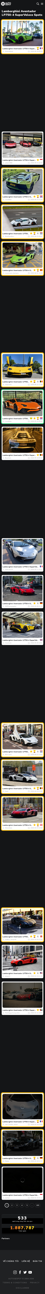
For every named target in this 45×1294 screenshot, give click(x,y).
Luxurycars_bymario (12, 273)
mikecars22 (9, 569)
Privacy (34, 1282)
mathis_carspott (10, 939)
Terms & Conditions (15, 1282)
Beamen (8, 458)
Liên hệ (26, 1261)
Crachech (8, 643)
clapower (8, 385)
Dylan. (7, 1161)
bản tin (37, 1261)
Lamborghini (8, 49)
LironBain (8, 200)
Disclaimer (22, 1288)
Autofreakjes (9, 236)
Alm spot (8, 754)
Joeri (6, 791)
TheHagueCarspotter (12, 1013)
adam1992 (8, 163)
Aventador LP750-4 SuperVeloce (26, 49)
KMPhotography (10, 606)
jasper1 (7, 976)
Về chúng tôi (11, 1261)
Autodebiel (9, 51)
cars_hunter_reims (11, 1124)
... (32, 1205)
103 (37, 1205)
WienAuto (8, 828)
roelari (7, 1198)
